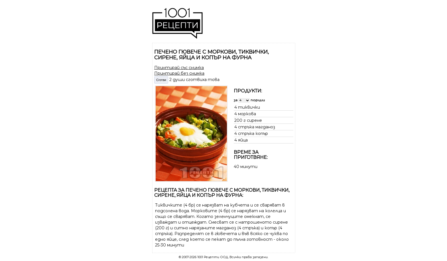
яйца (243, 140)
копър (261, 133)
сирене (254, 120)
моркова (247, 113)
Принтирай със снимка (179, 67)
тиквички (249, 107)
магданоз (265, 127)
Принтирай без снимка (179, 73)
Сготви (161, 80)
